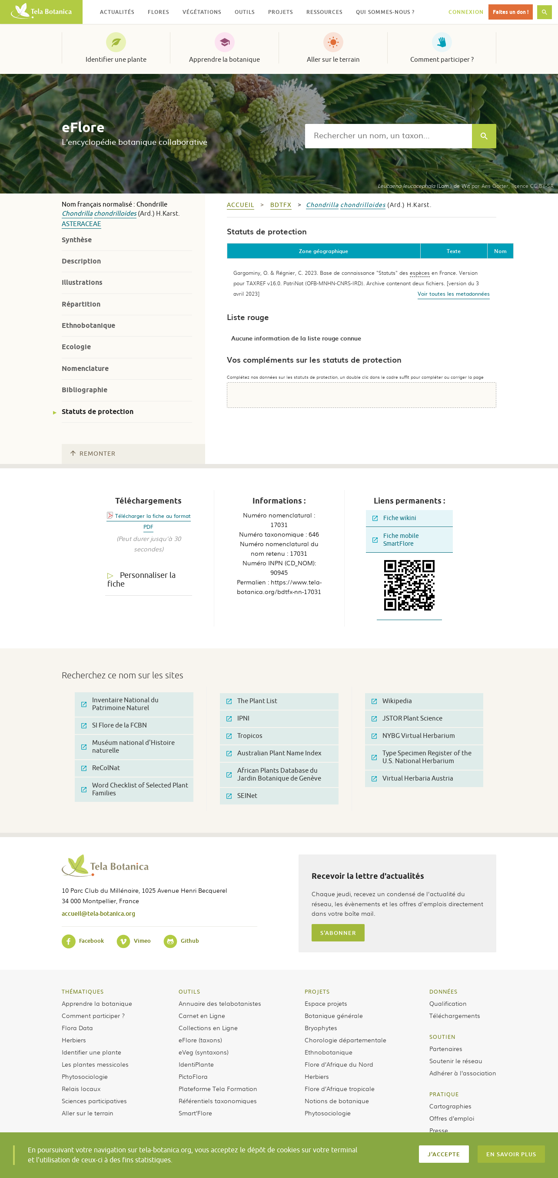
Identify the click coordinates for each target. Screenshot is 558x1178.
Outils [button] (245, 12)
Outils (189, 991)
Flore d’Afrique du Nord (339, 1064)
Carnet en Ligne (202, 1015)
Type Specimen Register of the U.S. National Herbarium (422, 757)
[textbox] (388, 136)
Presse (438, 1130)
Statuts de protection (97, 411)
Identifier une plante (116, 59)
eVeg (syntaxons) (204, 1052)
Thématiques (83, 991)
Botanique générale (334, 1015)
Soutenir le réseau (455, 1060)
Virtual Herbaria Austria (412, 778)
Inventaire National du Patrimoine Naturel (120, 704)
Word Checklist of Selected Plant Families (134, 789)
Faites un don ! (510, 12)
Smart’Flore (195, 1112)
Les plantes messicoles (95, 1064)
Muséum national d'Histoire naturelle (128, 747)
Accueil (240, 205)
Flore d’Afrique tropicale (340, 1088)
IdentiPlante (196, 1064)
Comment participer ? (442, 59)
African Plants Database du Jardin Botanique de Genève (273, 775)
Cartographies (450, 1105)
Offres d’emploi (451, 1118)
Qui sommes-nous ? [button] (385, 12)
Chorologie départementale (345, 1039)
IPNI (237, 718)
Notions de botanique (337, 1100)
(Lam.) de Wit (424, 186)
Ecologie (76, 347)
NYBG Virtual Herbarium (413, 736)
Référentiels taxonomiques (218, 1100)
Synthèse (77, 240)
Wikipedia (392, 701)
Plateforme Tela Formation (218, 1088)
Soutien (442, 1037)
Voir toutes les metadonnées (454, 293)
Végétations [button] (202, 12)
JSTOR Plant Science (407, 718)
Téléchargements (454, 1015)
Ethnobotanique (88, 325)
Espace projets (326, 1003)
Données (443, 991)
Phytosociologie (85, 1076)
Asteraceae (81, 224)
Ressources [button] (324, 12)
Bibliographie (84, 390)
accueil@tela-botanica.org (98, 913)
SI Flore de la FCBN (114, 725)
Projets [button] (280, 12)
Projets (317, 991)
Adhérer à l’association (462, 1072)
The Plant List (251, 701)
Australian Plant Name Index (274, 753)
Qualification (448, 1003)
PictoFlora (193, 1076)
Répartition (81, 304)
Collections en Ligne (208, 1027)
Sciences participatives (94, 1100)
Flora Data (77, 1027)
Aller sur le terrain (333, 59)
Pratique (444, 1094)
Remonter (93, 453)
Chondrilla (77, 214)
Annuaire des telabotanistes (220, 1003)
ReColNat (100, 768)
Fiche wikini (394, 518)
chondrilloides (115, 214)
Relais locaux (81, 1088)
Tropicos (244, 736)
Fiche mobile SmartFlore (395, 539)
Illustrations (82, 282)
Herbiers (74, 1039)
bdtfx (281, 205)
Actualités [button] (117, 12)
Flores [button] (158, 12)
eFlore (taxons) (200, 1039)
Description (81, 261)
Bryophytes (321, 1027)
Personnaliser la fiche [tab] (141, 580)
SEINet (241, 796)
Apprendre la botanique (224, 59)
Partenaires (445, 1048)
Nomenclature (85, 368)
